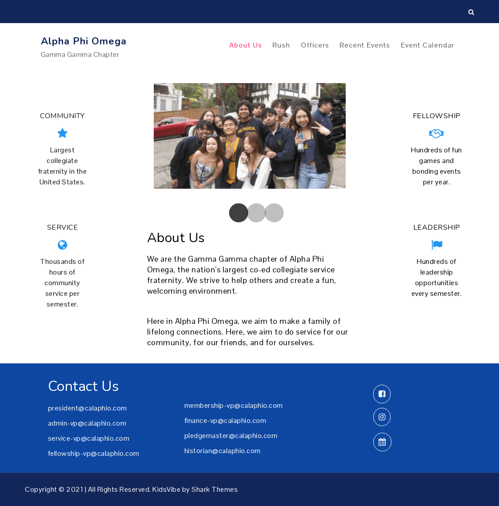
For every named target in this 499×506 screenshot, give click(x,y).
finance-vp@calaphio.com (225, 420)
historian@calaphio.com (222, 450)
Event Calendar (427, 45)
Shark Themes (215, 489)
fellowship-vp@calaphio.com (94, 453)
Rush (281, 45)
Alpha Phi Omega (84, 41)
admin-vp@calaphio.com (87, 423)
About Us (245, 45)
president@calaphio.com (87, 408)
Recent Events (364, 45)
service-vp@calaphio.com (89, 438)
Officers (315, 45)
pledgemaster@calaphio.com (231, 435)
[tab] (232, 213)
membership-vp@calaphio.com (233, 405)
